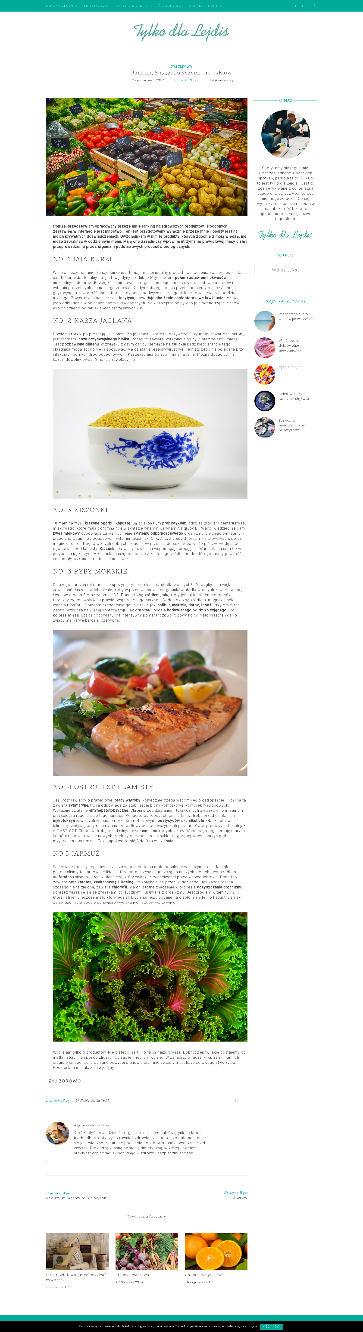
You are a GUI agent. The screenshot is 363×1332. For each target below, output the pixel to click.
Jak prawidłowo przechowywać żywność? (76, 1278)
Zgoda (271, 1326)
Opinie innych (290, 367)
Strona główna (61, 5)
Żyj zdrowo (170, 5)
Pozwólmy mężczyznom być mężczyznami (293, 425)
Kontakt (216, 5)
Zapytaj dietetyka (133, 5)
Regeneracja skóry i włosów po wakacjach (296, 317)
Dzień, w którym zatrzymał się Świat (294, 396)
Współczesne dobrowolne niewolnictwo (290, 346)
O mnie (194, 5)
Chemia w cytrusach (205, 1275)
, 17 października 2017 (91, 1101)
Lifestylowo (96, 5)
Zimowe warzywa (132, 1275)
